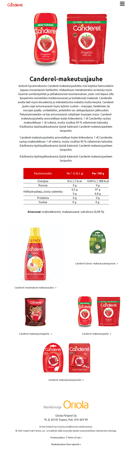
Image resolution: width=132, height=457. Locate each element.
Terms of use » (74, 437)
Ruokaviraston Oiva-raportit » (66, 444)
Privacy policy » (57, 437)
